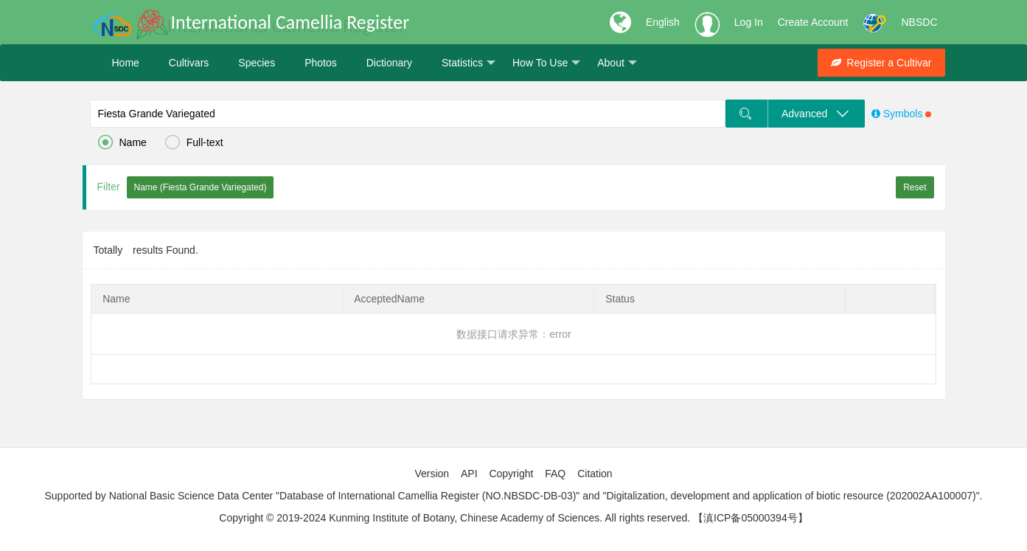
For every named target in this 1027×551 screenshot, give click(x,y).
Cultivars (189, 63)
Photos (320, 63)
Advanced (815, 113)
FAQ (555, 473)
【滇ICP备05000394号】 (750, 518)
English (663, 22)
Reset (914, 187)
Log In (748, 22)
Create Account (813, 22)
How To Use (546, 63)
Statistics (468, 63)
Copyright (511, 473)
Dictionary (389, 63)
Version (431, 473)
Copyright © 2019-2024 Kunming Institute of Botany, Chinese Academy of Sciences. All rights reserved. (454, 518)
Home (125, 63)
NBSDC (919, 22)
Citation (594, 473)
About (617, 63)
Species (256, 63)
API (469, 473)
